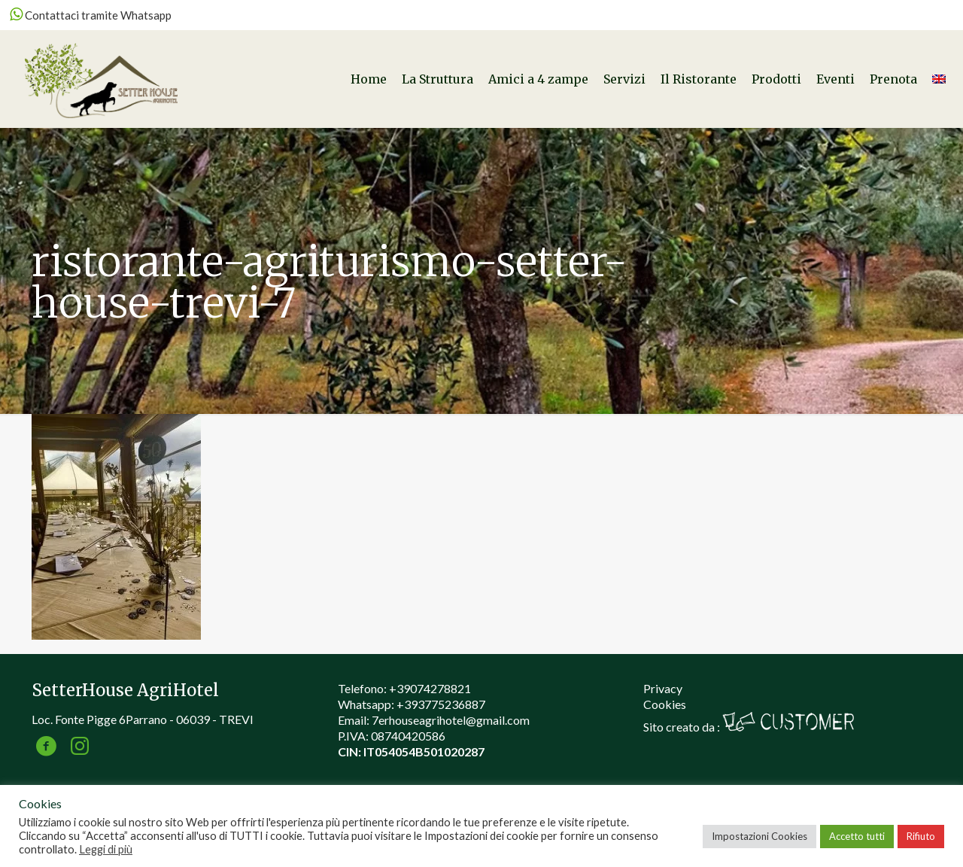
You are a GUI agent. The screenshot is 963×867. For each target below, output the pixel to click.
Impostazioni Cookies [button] (759, 836)
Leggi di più (105, 849)
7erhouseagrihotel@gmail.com (451, 720)
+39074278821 (430, 688)
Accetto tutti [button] (857, 836)
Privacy (662, 688)
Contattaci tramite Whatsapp (91, 15)
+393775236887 (440, 704)
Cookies (664, 704)
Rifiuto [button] (921, 836)
